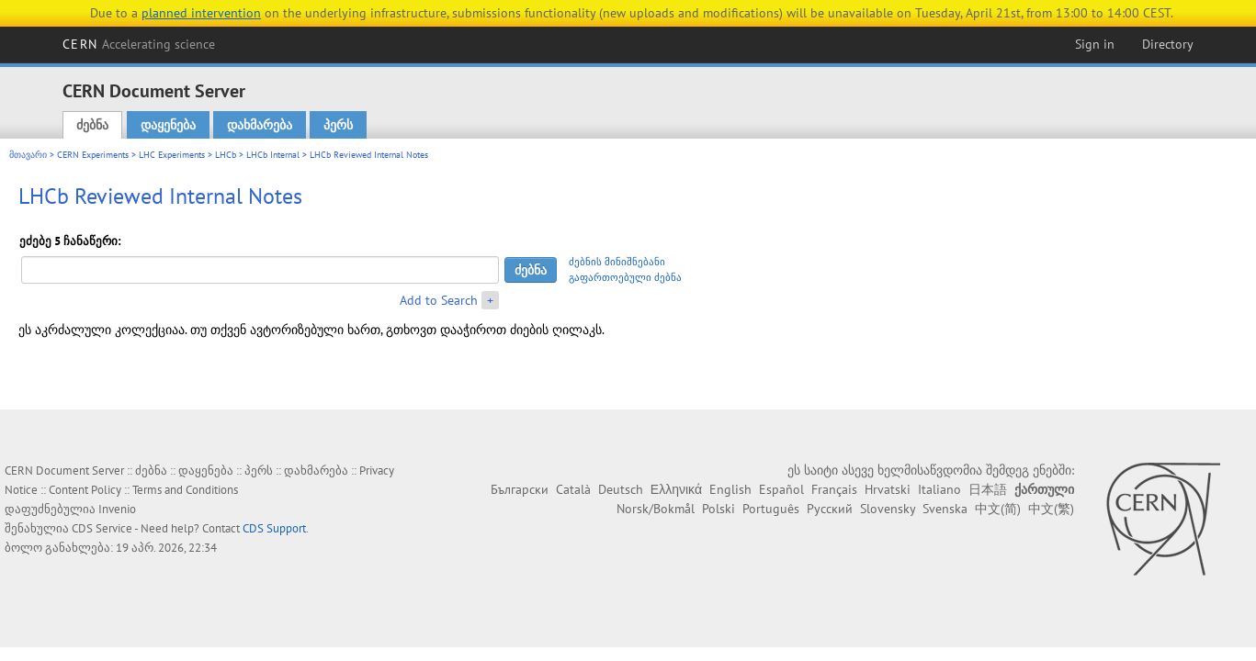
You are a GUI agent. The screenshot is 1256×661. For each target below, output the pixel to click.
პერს (338, 125)
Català (573, 489)
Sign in (1095, 44)
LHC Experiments (172, 155)
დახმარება (259, 125)
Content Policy (85, 490)
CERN (138, 44)
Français (834, 489)
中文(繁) (1051, 508)
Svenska (944, 508)
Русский (830, 508)
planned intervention (201, 13)
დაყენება (168, 125)
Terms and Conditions (185, 490)
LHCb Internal (273, 155)
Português (770, 508)
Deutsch (620, 489)
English (730, 489)
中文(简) (998, 508)
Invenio (117, 509)
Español (781, 489)
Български (520, 489)
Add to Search (439, 300)
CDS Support (274, 528)
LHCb (225, 155)
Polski (718, 508)
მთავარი (28, 155)
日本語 (987, 489)
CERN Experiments (93, 155)
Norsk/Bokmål (656, 508)
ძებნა (92, 125)
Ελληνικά (676, 489)
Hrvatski (888, 489)
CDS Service (102, 528)
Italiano (939, 489)
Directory (1168, 44)
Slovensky (887, 508)
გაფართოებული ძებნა (625, 277)
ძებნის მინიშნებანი (617, 261)
